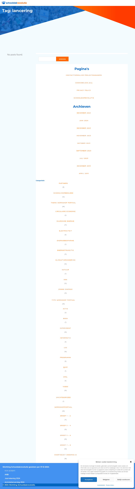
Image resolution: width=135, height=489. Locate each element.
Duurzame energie (65, 221)
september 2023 (83, 151)
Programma (65, 357)
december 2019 (84, 166)
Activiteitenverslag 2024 (14, 482)
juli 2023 (84, 158)
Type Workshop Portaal (63, 300)
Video (65, 386)
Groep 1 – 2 (65, 416)
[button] (131, 462)
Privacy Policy (110, 485)
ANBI (7, 474)
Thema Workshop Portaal (63, 203)
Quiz (65, 367)
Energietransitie (65, 250)
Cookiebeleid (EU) (83, 83)
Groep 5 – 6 (65, 435)
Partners (63, 183)
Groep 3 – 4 (65, 425)
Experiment (65, 328)
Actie (65, 309)
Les (65, 347)
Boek (65, 318)
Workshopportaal (63, 407)
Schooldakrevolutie (84, 98)
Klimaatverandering (66, 260)
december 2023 (84, 128)
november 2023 (84, 135)
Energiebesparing (65, 240)
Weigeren (106, 479)
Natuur (65, 270)
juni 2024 (83, 120)
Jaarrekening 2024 (12, 478)
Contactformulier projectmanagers (84, 75)
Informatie (65, 338)
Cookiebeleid (101, 485)
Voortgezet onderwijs (65, 455)
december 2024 (84, 113)
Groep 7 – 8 (65, 445)
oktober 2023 (83, 143)
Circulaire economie (65, 211)
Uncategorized (63, 397)
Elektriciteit (65, 231)
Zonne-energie (65, 289)
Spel (65, 377)
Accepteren (89, 479)
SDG (65, 279)
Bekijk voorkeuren (123, 479)
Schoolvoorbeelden (63, 193)
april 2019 (84, 173)
